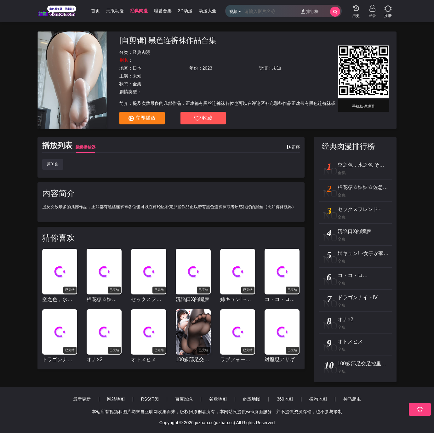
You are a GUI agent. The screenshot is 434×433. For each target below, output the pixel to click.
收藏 (203, 118)
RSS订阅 (150, 399)
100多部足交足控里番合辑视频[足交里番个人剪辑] (193, 359)
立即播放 (142, 118)
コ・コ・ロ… (280, 299)
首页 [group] (95, 10)
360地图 (285, 399)
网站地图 (116, 399)
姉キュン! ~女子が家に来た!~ (237, 299)
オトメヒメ (143, 359)
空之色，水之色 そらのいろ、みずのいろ (59, 299)
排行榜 (309, 11)
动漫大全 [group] (207, 10)
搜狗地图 (318, 399)
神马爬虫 (352, 399)
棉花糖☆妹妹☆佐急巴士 (104, 299)
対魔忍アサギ (280, 359)
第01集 (53, 164)
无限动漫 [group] (115, 10)
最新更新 (82, 399)
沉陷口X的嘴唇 (192, 299)
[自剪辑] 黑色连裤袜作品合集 (167, 40)
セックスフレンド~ (148, 299)
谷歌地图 (218, 399)
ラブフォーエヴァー (237, 359)
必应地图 (251, 399)
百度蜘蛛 (184, 399)
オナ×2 (94, 359)
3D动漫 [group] (185, 10)
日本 (137, 68)
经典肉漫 (141, 52)
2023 (207, 68)
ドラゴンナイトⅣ (59, 359)
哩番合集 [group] (163, 10)
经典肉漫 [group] (139, 10)
